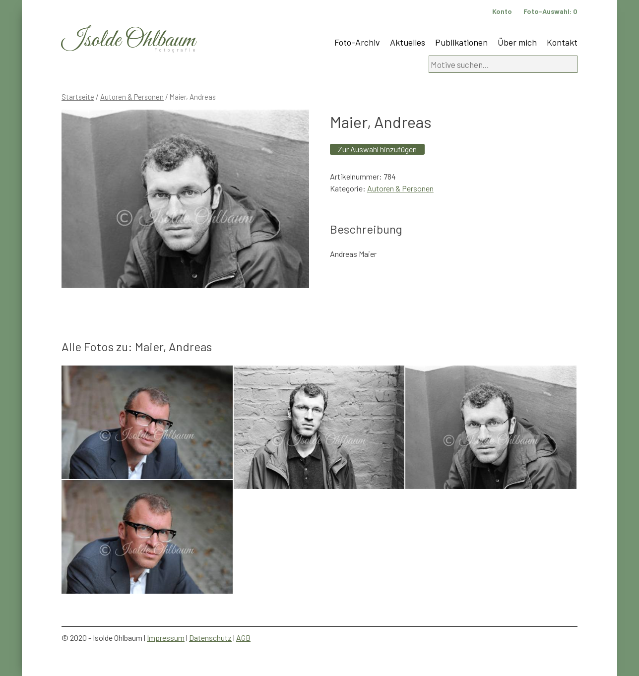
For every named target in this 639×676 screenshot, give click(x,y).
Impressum (166, 637)
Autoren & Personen (132, 96)
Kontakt (562, 42)
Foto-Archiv (357, 42)
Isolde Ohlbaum (128, 40)
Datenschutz (210, 637)
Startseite (78, 96)
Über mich (517, 42)
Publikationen (461, 42)
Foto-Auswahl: (550, 11)
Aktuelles (407, 42)
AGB (243, 637)
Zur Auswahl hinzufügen (377, 149)
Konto (502, 11)
